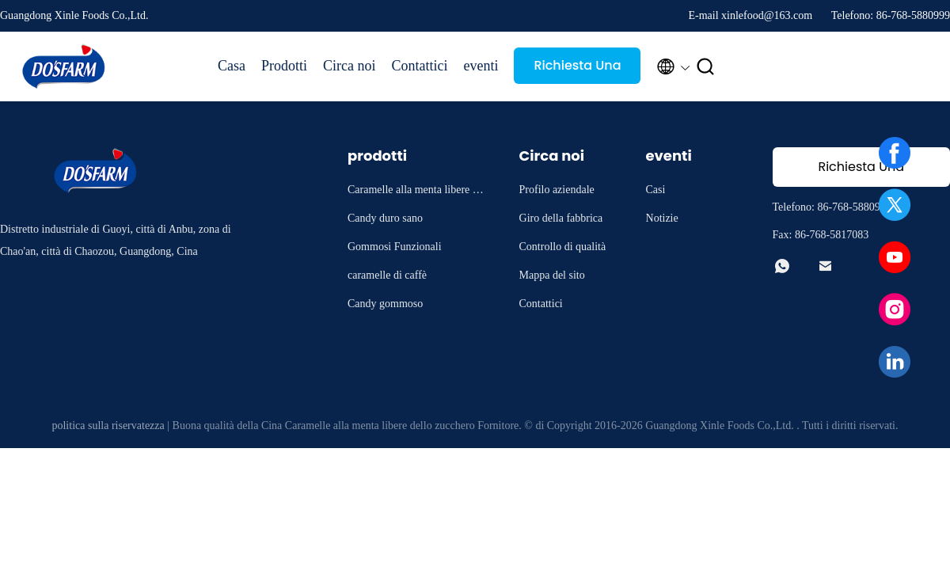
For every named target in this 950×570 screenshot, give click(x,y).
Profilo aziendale (557, 190)
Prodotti (284, 66)
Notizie (662, 218)
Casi (656, 190)
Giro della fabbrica (561, 218)
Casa (231, 66)
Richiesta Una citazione (577, 70)
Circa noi (349, 66)
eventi (481, 66)
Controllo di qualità (562, 247)
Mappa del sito (552, 275)
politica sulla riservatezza (107, 425)
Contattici (420, 66)
